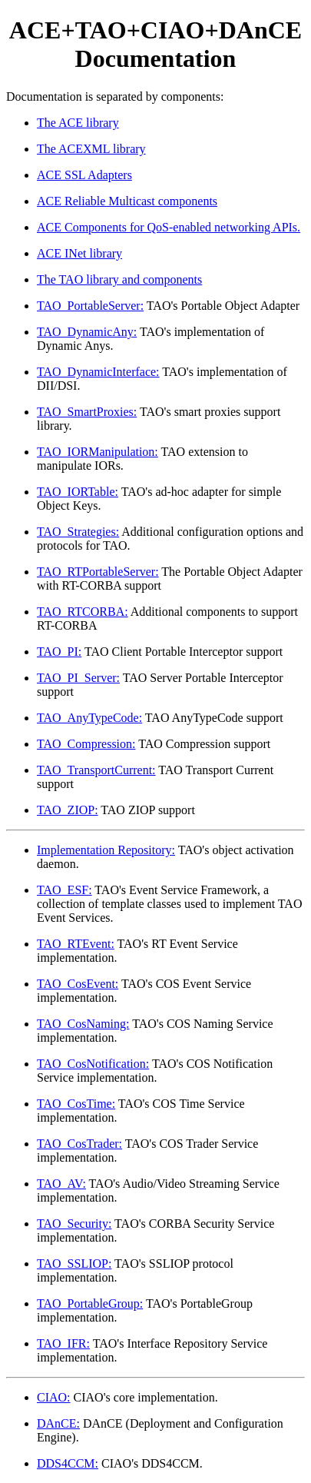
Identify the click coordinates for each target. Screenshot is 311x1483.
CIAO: (54, 1397)
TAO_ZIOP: (67, 809)
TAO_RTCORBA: (82, 611)
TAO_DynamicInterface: (98, 371)
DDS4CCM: (67, 1463)
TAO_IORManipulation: (97, 451)
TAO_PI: (59, 651)
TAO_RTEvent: (75, 943)
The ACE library (78, 122)
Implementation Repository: (106, 849)
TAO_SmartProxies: (87, 411)
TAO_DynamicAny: (87, 331)
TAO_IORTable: (77, 491)
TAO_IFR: (63, 1343)
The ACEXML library (91, 148)
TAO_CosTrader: (79, 1143)
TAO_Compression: (86, 743)
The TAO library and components (119, 279)
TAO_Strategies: (78, 531)
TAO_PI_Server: (78, 677)
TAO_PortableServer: (90, 305)
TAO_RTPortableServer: (98, 571)
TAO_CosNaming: (83, 1023)
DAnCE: (58, 1423)
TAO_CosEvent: (77, 983)
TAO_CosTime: (76, 1103)
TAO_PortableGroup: (90, 1303)
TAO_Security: (74, 1223)
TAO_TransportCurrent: (96, 769)
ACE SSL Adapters (84, 174)
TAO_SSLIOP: (74, 1263)
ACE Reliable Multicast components (127, 201)
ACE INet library (79, 253)
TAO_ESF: (64, 889)
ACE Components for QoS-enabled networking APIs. (168, 227)
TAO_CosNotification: (93, 1063)
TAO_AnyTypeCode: (89, 717)
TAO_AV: (61, 1183)
